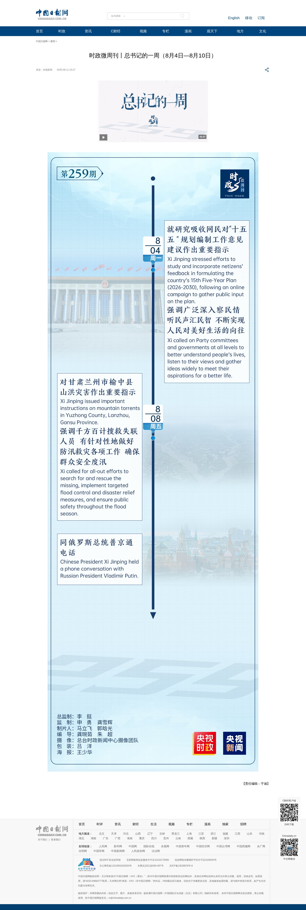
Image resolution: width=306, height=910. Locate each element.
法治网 (156, 851)
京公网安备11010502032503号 (116, 865)
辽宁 (150, 833)
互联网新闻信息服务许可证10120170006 (147, 860)
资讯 (88, 31)
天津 (114, 833)
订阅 (261, 18)
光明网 (83, 851)
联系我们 (55, 839)
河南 (261, 833)
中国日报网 (42, 41)
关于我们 (42, 839)
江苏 (201, 833)
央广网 (261, 846)
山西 (138, 833)
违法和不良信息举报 (110, 860)
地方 (240, 31)
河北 (126, 833)
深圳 (226, 838)
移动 (248, 18)
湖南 (93, 838)
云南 (178, 838)
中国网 (133, 846)
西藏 (190, 838)
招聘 (243, 824)
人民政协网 (138, 851)
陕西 (202, 838)
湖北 (81, 838)
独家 (225, 824)
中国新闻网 (118, 851)
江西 (237, 833)
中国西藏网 (243, 846)
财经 (136, 824)
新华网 (118, 846)
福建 (225, 833)
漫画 (188, 31)
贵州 (166, 838)
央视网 (165, 846)
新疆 (214, 838)
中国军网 (98, 851)
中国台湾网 (223, 846)
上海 (189, 833)
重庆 (142, 838)
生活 (153, 824)
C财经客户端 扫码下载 (289, 812)
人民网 (103, 846)
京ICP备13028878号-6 (181, 865)
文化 (262, 31)
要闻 (52, 41)
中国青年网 (182, 846)
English (234, 18)
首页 (39, 31)
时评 (100, 824)
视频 (143, 31)
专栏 (165, 31)
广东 (105, 838)
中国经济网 (203, 846)
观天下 (212, 31)
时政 (61, 31)
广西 (117, 838)
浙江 (213, 833)
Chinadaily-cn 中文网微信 (289, 847)
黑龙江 (176, 833)
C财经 (115, 31)
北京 (101, 833)
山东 (249, 833)
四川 (154, 838)
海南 (130, 838)
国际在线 (148, 846)
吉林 (162, 833)
